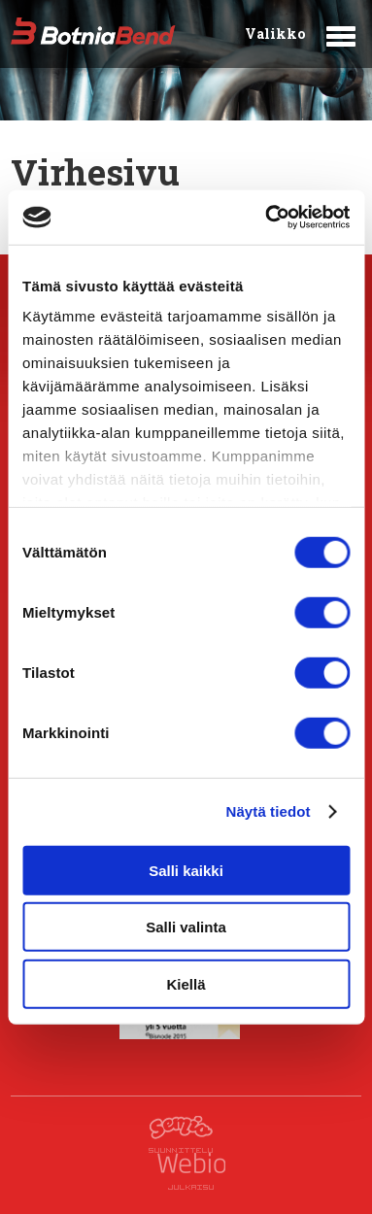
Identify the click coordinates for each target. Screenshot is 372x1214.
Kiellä (185, 983)
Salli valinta (186, 927)
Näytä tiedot (268, 811)
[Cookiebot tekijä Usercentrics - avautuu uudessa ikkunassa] (266, 217)
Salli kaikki (186, 869)
